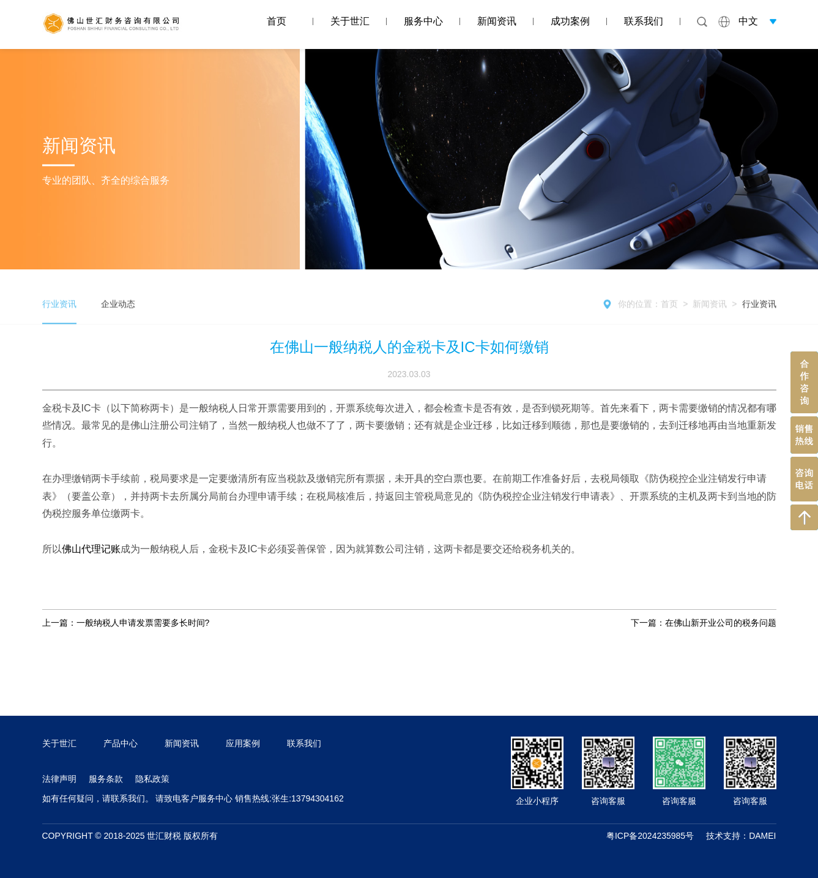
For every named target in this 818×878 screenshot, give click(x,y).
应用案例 (243, 743)
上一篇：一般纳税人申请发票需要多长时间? (126, 623)
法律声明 (59, 779)
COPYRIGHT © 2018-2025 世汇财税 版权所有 (130, 836)
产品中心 (120, 743)
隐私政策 (152, 779)
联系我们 (643, 21)
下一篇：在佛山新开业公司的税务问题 (703, 623)
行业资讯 (759, 314)
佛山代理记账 (91, 549)
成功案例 (570, 21)
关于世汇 (350, 21)
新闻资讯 (496, 21)
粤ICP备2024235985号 (650, 836)
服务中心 (423, 21)
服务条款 (106, 779)
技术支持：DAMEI (741, 836)
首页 (276, 21)
